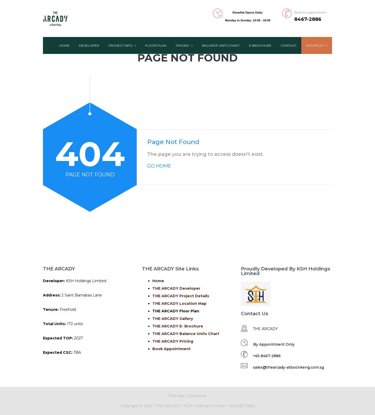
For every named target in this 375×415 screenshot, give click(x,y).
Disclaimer (197, 395)
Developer (89, 45)
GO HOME (159, 166)
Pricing (184, 45)
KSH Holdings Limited (205, 406)
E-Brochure (260, 45)
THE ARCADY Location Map (179, 303)
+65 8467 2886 (241, 406)
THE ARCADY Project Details (180, 296)
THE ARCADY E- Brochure (177, 326)
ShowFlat (316, 45)
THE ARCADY (168, 406)
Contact (289, 45)
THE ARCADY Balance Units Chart (185, 333)
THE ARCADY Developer (176, 288)
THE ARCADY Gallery (172, 318)
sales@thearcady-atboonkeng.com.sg (288, 367)
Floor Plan (155, 45)
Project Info (122, 45)
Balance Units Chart (221, 45)
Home (64, 45)
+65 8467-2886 (267, 356)
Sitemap (176, 395)
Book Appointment (171, 348)
